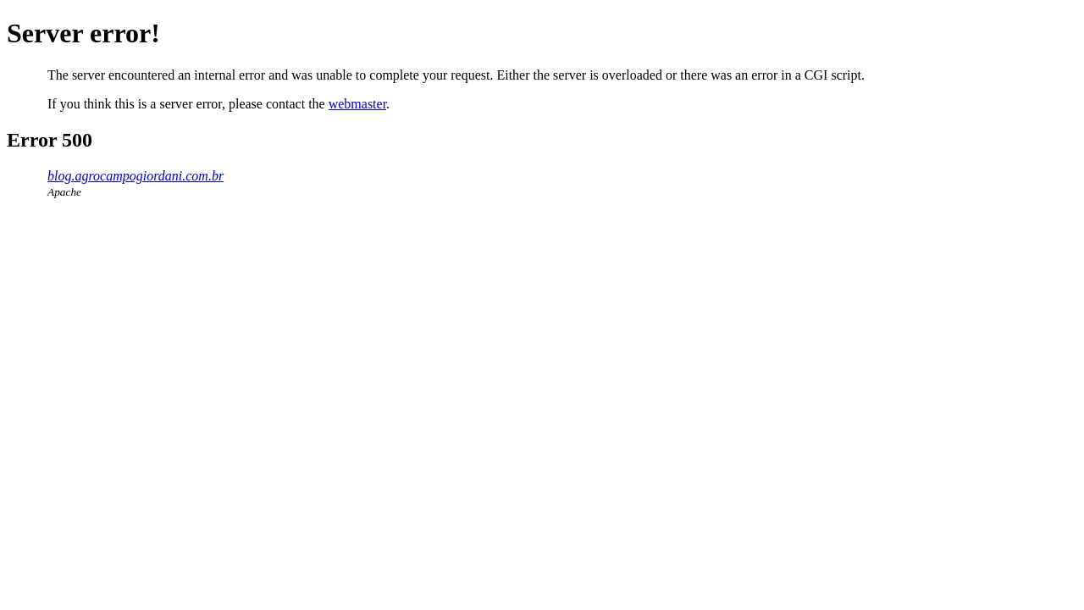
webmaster (357, 104)
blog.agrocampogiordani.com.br (135, 176)
